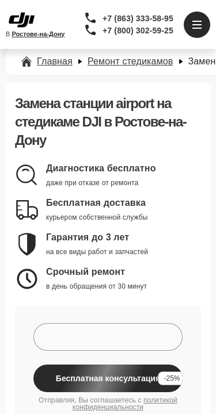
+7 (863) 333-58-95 (138, 18)
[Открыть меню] (197, 25)
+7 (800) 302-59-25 (138, 30)
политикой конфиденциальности (125, 403)
